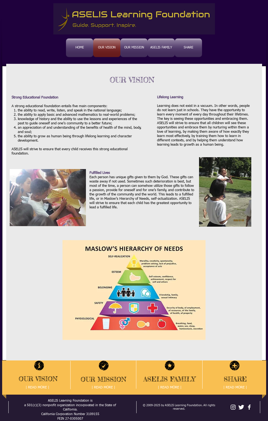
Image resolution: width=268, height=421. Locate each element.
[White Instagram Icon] (233, 407)
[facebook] (249, 407)
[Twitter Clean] (241, 407)
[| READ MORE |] (37, 387)
